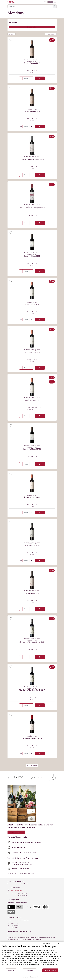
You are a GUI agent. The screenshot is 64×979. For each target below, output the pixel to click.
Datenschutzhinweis (36, 977)
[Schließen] (61, 943)
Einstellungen (29, 970)
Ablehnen (11, 970)
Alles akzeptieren (50, 970)
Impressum (25, 977)
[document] (32, 956)
